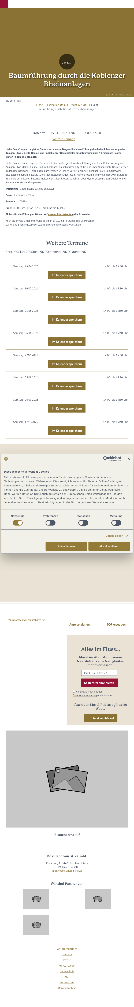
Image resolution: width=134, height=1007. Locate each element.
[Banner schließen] (129, 459)
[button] (4, 4)
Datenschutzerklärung (85, 695)
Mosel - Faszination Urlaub (52, 104)
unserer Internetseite (60, 214)
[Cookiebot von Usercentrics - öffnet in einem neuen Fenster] (106, 458)
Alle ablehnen (66, 546)
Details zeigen (114, 535)
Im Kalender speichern (67, 275)
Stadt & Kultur (79, 104)
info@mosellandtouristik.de (67, 870)
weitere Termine (64, 138)
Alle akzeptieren (109, 546)
